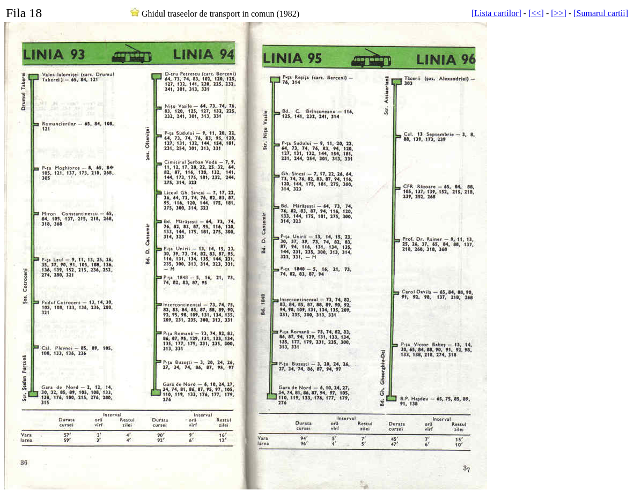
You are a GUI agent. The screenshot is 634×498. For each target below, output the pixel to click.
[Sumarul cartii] (600, 13)
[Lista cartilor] (496, 13)
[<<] (536, 13)
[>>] (558, 13)
